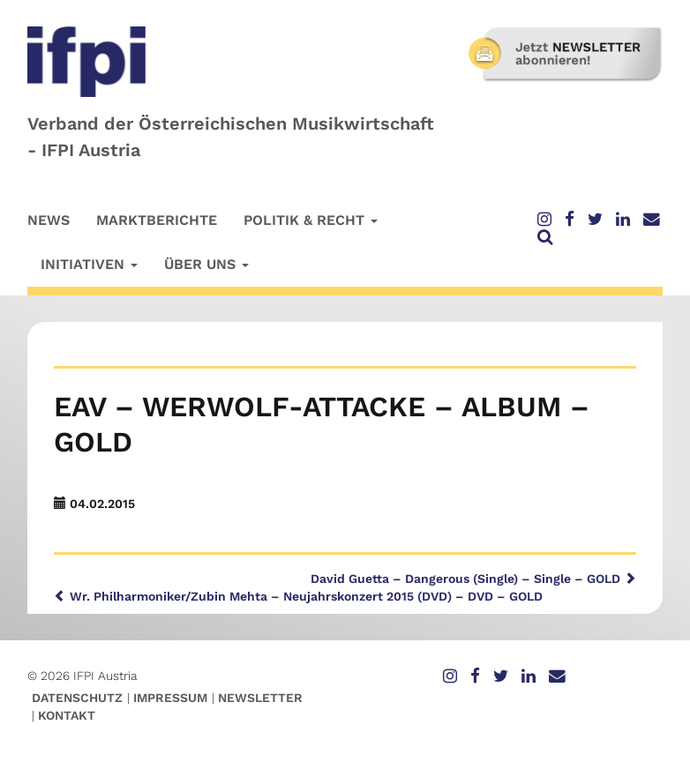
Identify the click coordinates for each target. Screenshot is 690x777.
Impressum (170, 698)
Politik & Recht (311, 220)
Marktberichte (156, 220)
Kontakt (66, 715)
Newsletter (260, 698)
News (48, 220)
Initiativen (89, 264)
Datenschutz (77, 698)
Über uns (206, 264)
